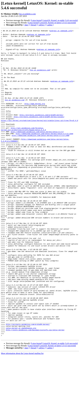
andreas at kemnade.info (61, 31)
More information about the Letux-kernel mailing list (22, 413)
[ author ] (50, 25)
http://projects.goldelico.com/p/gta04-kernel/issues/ (39, 134)
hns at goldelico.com (27, 14)
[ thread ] (33, 25)
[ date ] (26, 25)
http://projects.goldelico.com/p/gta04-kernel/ (41, 132)
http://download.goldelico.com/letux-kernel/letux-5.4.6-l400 (40, 157)
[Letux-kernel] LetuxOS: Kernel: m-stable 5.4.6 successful (54, 20)
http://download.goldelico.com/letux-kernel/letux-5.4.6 (37, 152)
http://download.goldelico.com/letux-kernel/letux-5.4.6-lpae (44, 154)
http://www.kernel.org (34, 118)
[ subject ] (42, 25)
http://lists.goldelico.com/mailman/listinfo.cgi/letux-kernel (35, 388)
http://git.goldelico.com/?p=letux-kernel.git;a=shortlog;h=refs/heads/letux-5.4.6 (23, 149)
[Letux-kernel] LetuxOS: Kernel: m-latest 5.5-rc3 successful (52, 23)
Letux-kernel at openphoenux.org (21, 385)
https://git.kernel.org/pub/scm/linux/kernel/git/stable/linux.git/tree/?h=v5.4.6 (39, 139)
